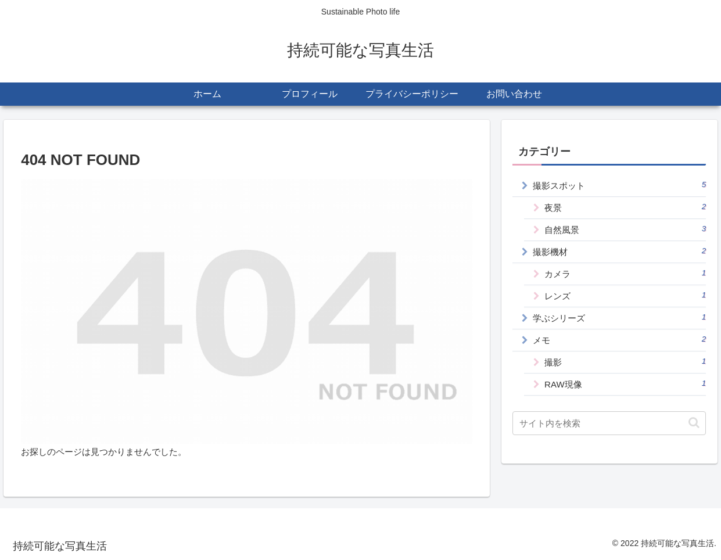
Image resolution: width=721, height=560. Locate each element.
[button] (694, 422)
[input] (609, 423)
